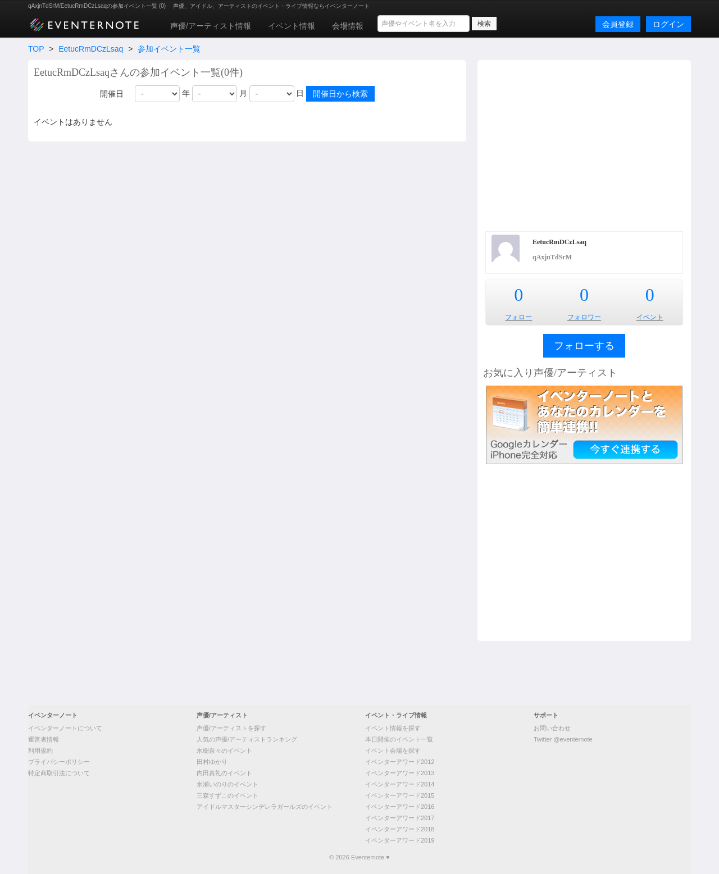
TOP (36, 48)
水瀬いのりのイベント (227, 784)
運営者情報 (43, 739)
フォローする (584, 345)
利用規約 (40, 750)
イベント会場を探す (393, 750)
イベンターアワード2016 (399, 806)
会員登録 (618, 24)
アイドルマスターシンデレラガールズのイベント (265, 806)
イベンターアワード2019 (399, 840)
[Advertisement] (584, 144)
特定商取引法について (59, 773)
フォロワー (584, 317)
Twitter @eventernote (563, 739)
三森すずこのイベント (227, 795)
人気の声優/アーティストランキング (247, 739)
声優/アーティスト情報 (210, 25)
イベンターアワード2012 (399, 761)
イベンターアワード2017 (399, 817)
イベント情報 (291, 25)
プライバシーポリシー (59, 761)
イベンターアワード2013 (399, 773)
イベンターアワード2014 (399, 784)
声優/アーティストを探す (231, 728)
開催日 (112, 93)
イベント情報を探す (393, 728)
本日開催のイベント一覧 (399, 739)
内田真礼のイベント (224, 773)
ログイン (668, 24)
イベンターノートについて (65, 728)
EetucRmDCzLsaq (90, 48)
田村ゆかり (212, 761)
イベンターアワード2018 (399, 829)
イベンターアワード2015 (399, 795)
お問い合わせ (552, 728)
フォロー (518, 317)
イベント (649, 317)
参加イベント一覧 (169, 48)
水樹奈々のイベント (224, 750)
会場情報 (347, 25)
